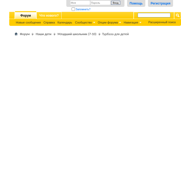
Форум (25, 15)
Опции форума (108, 22)
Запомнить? (81, 9)
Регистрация (160, 3)
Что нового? (49, 15)
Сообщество (83, 22)
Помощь (136, 3)
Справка (49, 22)
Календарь (65, 22)
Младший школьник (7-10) (77, 34)
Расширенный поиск (162, 22)
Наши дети (43, 34)
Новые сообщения (28, 22)
